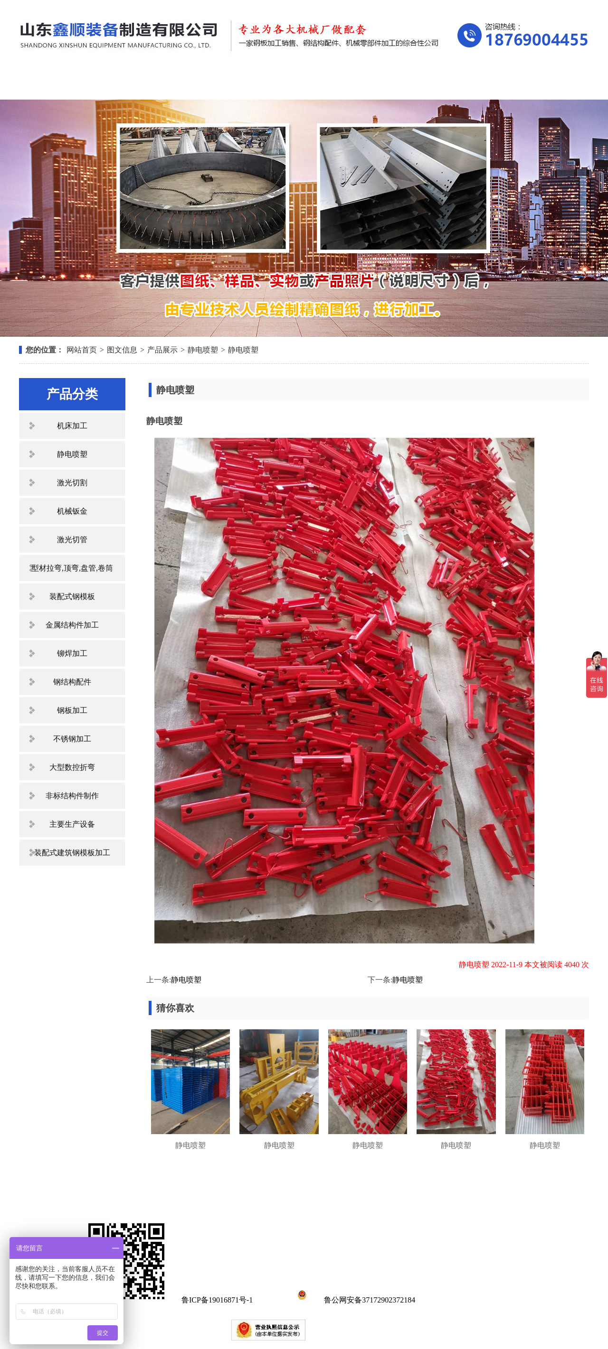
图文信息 (122, 350)
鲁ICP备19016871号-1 (217, 1300)
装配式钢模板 (72, 596)
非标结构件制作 (72, 796)
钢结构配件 (72, 682)
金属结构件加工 (72, 625)
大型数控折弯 (72, 767)
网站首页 (59, 84)
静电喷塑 (203, 350)
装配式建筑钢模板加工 (72, 853)
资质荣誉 (380, 84)
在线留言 (461, 84)
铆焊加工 (72, 653)
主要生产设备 (72, 824)
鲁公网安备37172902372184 (354, 1300)
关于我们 (139, 84)
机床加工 (72, 426)
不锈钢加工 (72, 739)
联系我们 (541, 84)
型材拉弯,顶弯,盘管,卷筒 (72, 568)
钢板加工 (72, 710)
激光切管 (72, 540)
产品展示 (220, 84)
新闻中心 (300, 84)
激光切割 (72, 483)
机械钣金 (72, 511)
